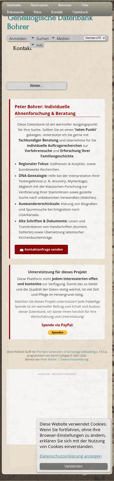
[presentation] (40, 68)
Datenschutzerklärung (74, 359)
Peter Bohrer (49, 359)
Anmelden (17, 38)
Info (39, 45)
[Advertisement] (57, 409)
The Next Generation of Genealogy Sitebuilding (66, 352)
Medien (63, 38)
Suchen (42, 38)
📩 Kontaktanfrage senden (41, 249)
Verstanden (73, 466)
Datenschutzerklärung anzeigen (71, 456)
